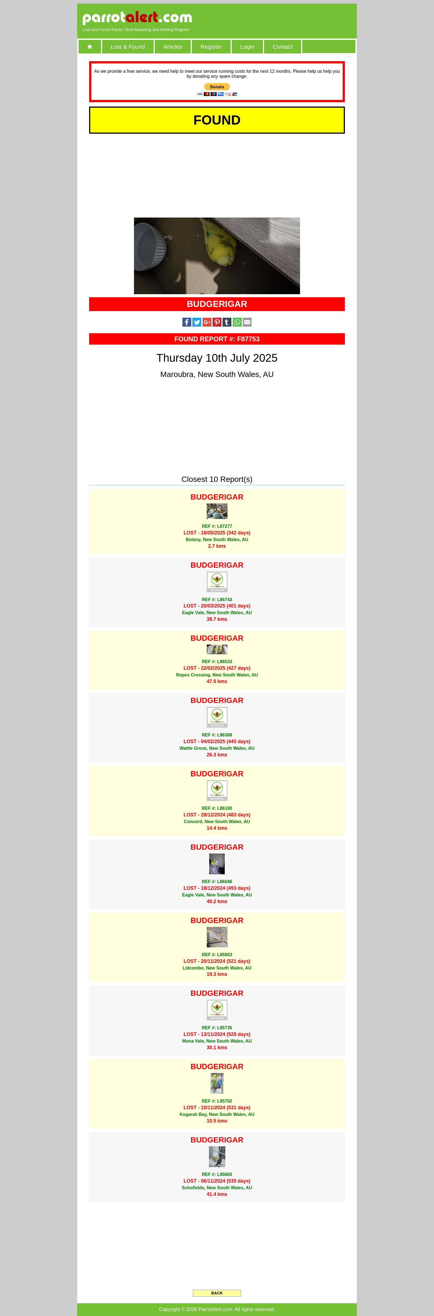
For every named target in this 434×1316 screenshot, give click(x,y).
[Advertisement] (287, 18)
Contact (283, 46)
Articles (172, 46)
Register (211, 46)
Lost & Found (128, 46)
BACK (217, 1293)
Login (247, 46)
